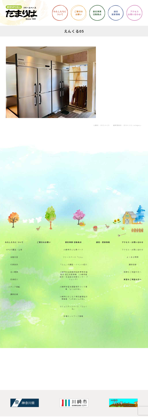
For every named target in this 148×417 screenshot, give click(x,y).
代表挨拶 (14, 270)
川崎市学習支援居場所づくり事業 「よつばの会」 (73, 295)
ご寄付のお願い (44, 246)
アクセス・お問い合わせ (132, 246)
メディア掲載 (14, 295)
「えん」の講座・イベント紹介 (73, 270)
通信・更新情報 (103, 246)
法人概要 (14, 278)
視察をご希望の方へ (132, 278)
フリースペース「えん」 (73, 262)
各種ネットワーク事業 (73, 325)
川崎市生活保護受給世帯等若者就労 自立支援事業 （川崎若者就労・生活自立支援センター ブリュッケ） (73, 282)
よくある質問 (133, 262)
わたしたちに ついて (14, 246)
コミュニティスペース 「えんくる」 (73, 316)
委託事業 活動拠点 (73, 246)
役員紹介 (14, 287)
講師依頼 (14, 303)
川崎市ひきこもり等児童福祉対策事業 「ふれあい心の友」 (73, 305)
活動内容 (14, 262)
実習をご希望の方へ (132, 287)
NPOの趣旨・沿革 (14, 254)
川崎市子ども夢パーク (73, 254)
